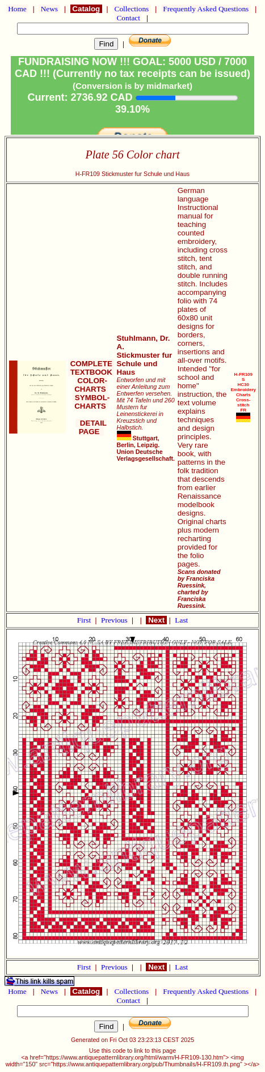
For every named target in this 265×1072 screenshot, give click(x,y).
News (49, 9)
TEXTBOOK (91, 372)
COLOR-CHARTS (91, 384)
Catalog (86, 9)
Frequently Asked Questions (206, 9)
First (85, 620)
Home (17, 9)
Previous (115, 620)
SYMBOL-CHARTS (91, 401)
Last (181, 620)
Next (156, 620)
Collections (131, 9)
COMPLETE (91, 363)
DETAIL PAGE (91, 427)
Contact (128, 18)
